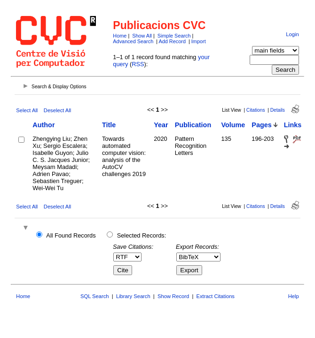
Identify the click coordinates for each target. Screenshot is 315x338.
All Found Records (70, 235)
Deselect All (57, 110)
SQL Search (94, 296)
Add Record (172, 41)
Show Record (173, 296)
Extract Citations (216, 296)
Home (119, 35)
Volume (233, 125)
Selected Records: (141, 235)
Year (161, 125)
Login (292, 34)
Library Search (133, 296)
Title (109, 125)
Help (293, 296)
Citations (255, 110)
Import (198, 41)
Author (43, 125)
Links (293, 125)
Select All (27, 110)
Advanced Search (133, 41)
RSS (138, 64)
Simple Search (174, 35)
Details (277, 110)
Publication (193, 125)
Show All (142, 35)
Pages (261, 125)
